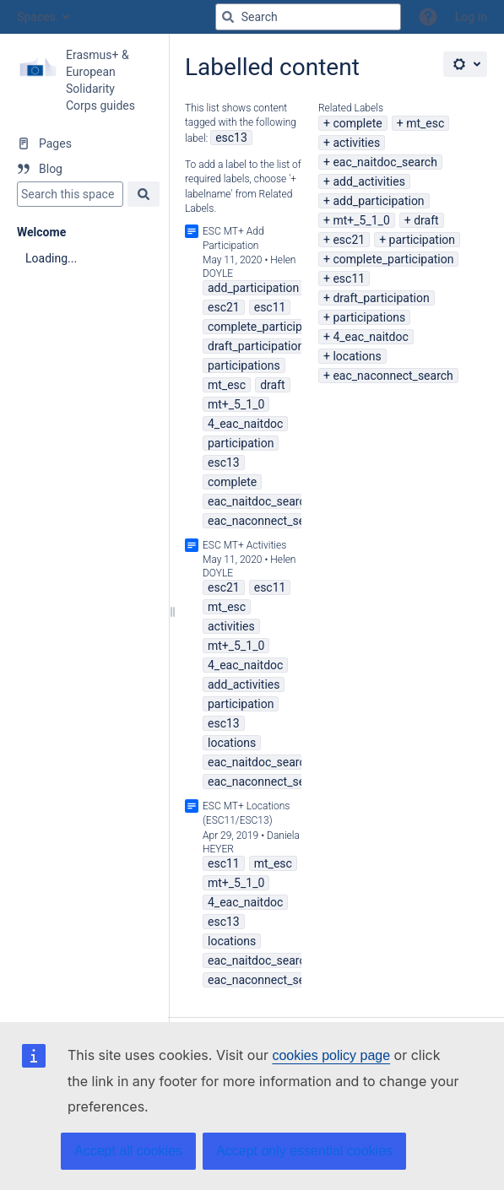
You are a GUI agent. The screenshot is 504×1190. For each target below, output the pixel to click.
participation (422, 239)
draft (426, 220)
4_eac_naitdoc (370, 336)
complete (357, 123)
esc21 (349, 239)
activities (356, 142)
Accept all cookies (128, 1151)
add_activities (368, 181)
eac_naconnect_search (393, 375)
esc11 (349, 278)
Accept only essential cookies (304, 1151)
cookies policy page (331, 1055)
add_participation (378, 201)
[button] (428, 16)
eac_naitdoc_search (384, 162)
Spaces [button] (36, 17)
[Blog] (84, 168)
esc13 (231, 137)
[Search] (228, 17)
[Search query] (308, 16)
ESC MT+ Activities (244, 545)
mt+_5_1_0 (361, 220)
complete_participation (393, 259)
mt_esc (425, 123)
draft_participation (381, 298)
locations (357, 356)
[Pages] (84, 143)
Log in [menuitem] (471, 17)
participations (369, 317)
